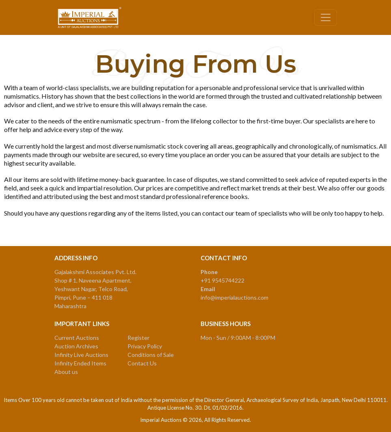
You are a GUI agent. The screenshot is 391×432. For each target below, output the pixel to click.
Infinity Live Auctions (81, 354)
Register (138, 337)
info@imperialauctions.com (234, 297)
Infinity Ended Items (80, 363)
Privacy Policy (144, 346)
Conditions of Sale (150, 354)
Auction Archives (76, 346)
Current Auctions (76, 337)
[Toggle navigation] (325, 17)
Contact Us (142, 363)
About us (66, 371)
